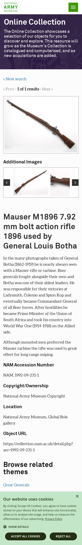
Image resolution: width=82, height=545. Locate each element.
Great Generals (16, 485)
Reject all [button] (63, 536)
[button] (41, 526)
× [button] (77, 496)
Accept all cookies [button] (25, 536)
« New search (14, 79)
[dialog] (41, 518)
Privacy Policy (53, 519)
